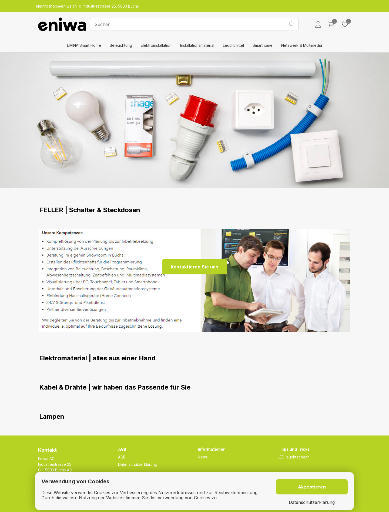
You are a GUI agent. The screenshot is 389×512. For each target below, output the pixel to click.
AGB (122, 457)
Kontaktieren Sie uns (194, 267)
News (203, 457)
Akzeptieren (312, 487)
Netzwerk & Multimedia (301, 45)
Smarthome (263, 45)
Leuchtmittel (233, 45)
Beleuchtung (121, 45)
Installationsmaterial (197, 45)
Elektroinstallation (156, 45)
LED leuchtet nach (294, 457)
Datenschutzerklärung (137, 464)
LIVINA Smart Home (84, 45)
